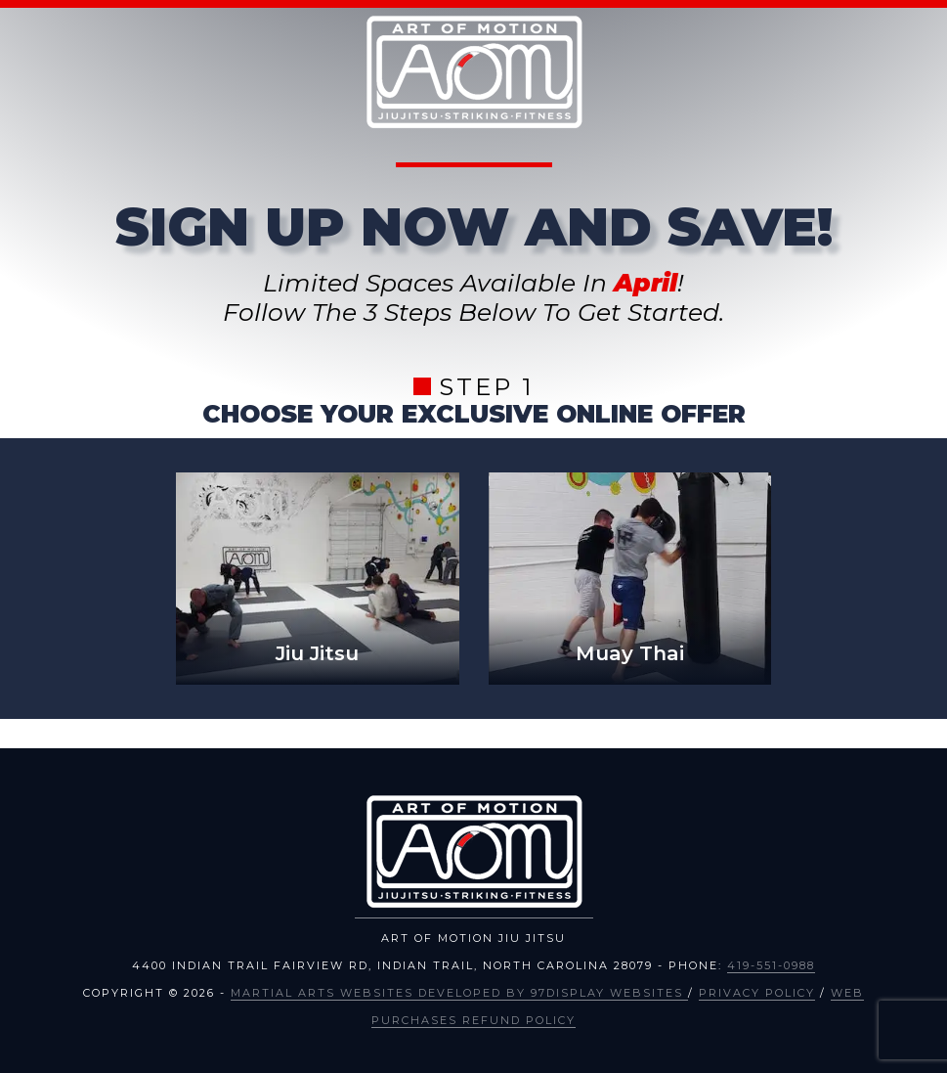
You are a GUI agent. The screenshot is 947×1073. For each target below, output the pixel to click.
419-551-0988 (771, 965)
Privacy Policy (757, 993)
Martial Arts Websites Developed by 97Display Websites (459, 993)
